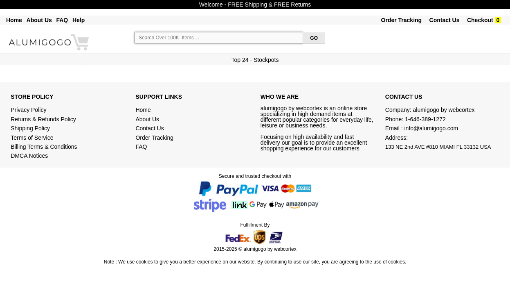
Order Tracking (401, 20)
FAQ (62, 20)
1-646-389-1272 (425, 119)
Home (14, 20)
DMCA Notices (29, 155)
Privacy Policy (28, 110)
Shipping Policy (31, 128)
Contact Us (444, 20)
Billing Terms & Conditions (44, 146)
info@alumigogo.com (431, 128)
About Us (39, 20)
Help (78, 20)
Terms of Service (32, 137)
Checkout (480, 20)
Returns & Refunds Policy (43, 119)
